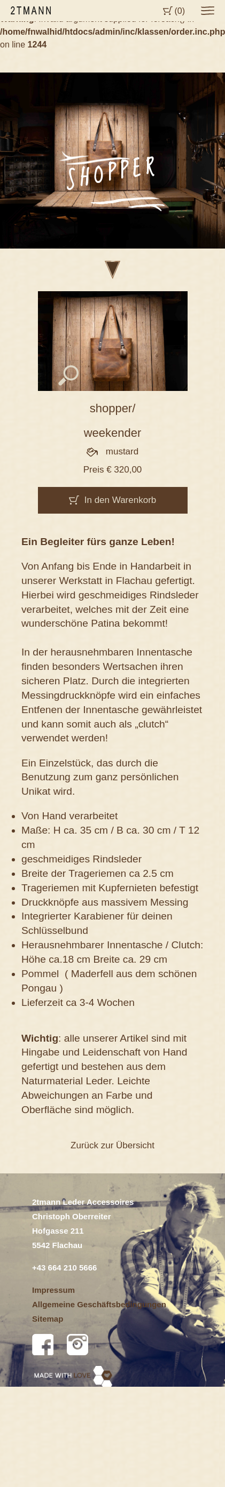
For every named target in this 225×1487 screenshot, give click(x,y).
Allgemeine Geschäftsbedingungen (99, 1304)
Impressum (53, 1289)
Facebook (42, 1344)
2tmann (31, 10)
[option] (112, 161)
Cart (168, 10)
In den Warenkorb (120, 500)
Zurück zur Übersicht (112, 1145)
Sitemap (47, 1318)
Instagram (77, 1344)
